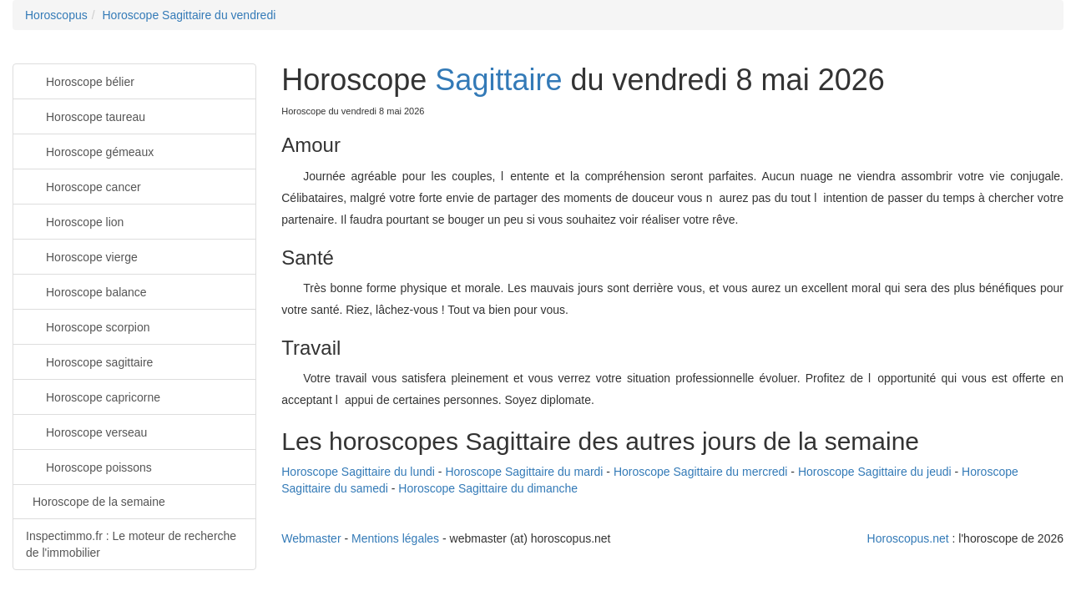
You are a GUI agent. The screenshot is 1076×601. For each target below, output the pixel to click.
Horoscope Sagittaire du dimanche (488, 488)
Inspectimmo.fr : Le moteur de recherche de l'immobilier (131, 544)
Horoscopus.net (908, 538)
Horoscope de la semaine (99, 501)
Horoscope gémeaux (90, 151)
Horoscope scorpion (88, 326)
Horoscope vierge (82, 256)
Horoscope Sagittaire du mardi (524, 471)
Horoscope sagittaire (89, 361)
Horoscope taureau (85, 116)
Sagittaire (498, 80)
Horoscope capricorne (93, 396)
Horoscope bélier (80, 80)
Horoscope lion (75, 221)
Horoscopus (56, 15)
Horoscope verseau (86, 431)
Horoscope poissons (89, 466)
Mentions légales (395, 538)
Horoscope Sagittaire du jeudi (875, 471)
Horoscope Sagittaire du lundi (358, 471)
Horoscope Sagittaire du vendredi (188, 15)
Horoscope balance (86, 291)
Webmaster (311, 538)
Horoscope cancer (83, 186)
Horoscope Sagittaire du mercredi (701, 471)
